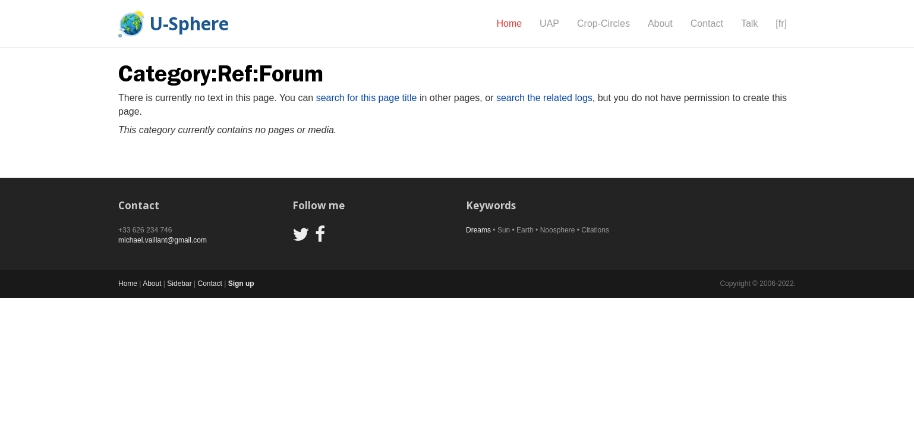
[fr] (781, 23)
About (660, 23)
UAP (549, 23)
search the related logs (544, 98)
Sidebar (179, 283)
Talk (749, 23)
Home (509, 23)
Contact (707, 23)
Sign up (241, 283)
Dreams (478, 230)
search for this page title (366, 98)
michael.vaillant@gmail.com (162, 240)
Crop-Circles (603, 23)
